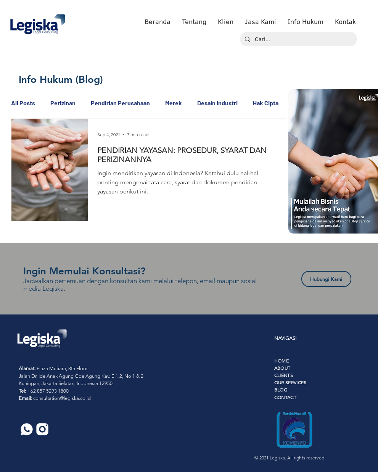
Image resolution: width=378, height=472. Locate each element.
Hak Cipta (265, 102)
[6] (42, 430)
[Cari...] (298, 39)
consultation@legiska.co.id (62, 398)
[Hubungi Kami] (326, 279)
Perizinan (63, 102)
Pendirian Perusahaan (120, 102)
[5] (27, 429)
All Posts (23, 102)
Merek (173, 102)
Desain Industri (217, 102)
